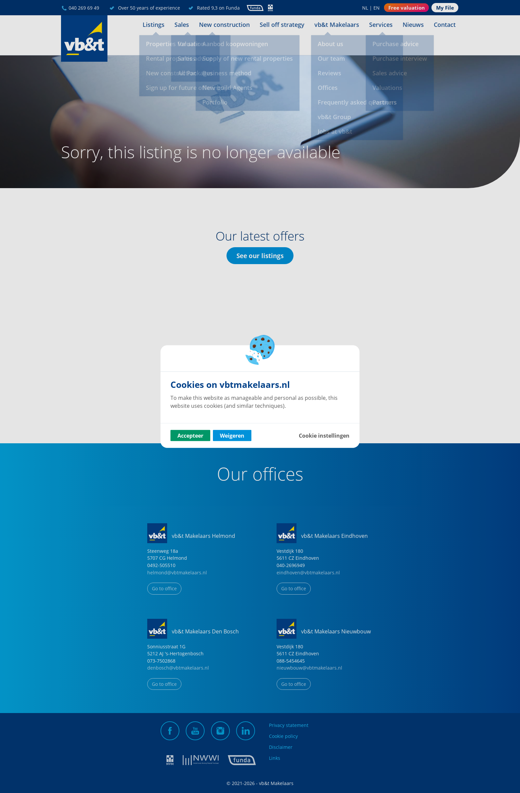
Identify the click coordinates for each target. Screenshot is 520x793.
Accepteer (190, 435)
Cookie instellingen (324, 435)
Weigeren (232, 435)
